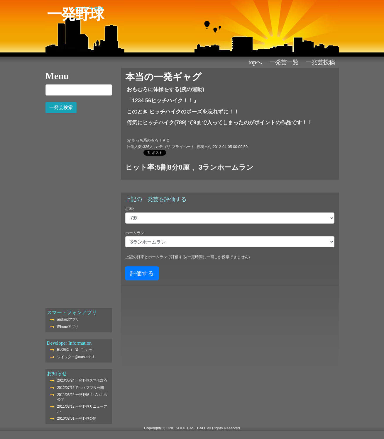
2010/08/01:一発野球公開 (77, 418)
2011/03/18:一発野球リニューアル (82, 408)
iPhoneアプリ (68, 327)
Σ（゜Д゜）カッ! (89, 8)
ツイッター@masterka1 (76, 357)
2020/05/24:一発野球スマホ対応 (82, 380)
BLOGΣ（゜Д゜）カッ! (75, 350)
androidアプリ (68, 319)
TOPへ (255, 62)
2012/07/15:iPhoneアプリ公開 (80, 388)
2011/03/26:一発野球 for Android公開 (82, 397)
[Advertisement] (78, 207)
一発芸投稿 (320, 62)
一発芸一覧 (284, 62)
